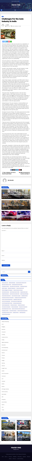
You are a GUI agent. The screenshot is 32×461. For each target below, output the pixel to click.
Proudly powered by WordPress (11, 454)
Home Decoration (5, 373)
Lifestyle (3, 381)
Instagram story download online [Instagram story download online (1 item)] (20, 297)
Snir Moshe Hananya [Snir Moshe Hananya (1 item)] (13, 310)
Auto (2, 16)
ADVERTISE (14, 456)
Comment (4, 230)
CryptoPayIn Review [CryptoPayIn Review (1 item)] (23, 286)
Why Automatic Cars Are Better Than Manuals (15, 217)
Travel (3, 409)
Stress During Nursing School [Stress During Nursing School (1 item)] (22, 310)
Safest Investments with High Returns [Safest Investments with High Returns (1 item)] (18, 308)
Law (2, 378)
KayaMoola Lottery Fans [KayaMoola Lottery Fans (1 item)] (17, 299)
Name (3, 250)
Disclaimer (24, 456)
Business (3, 329)
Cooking (3, 334)
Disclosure (28, 456)
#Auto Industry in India (16, 26)
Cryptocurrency (5, 337)
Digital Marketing (5, 342)
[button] (28, 10)
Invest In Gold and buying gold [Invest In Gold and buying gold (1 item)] (7, 299)
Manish (7, 24)
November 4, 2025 (6, 426)
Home (3, 456)
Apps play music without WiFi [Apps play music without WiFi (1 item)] (21, 282)
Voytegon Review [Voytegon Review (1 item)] (15, 312)
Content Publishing (20, 458)
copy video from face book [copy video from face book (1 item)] (14, 286)
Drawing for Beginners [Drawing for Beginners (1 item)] (11, 288)
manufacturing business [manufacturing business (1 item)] (17, 303)
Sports (3, 404)
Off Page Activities (5, 389)
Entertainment (4, 350)
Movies (3, 386)
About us (6, 456)
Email (3, 255)
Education (4, 344)
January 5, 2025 (6, 439)
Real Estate (4, 394)
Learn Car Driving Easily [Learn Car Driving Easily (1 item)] (6, 301)
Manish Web (16, 5)
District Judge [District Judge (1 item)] (4, 288)
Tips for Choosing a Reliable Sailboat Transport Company (15, 195)
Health (3, 370)
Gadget (3, 360)
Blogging (3, 326)
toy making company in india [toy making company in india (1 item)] (7, 312)
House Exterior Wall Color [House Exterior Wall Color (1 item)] (6, 295)
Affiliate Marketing (5, 321)
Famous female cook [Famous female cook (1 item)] (20, 288)
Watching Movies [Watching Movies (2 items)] (22, 312)
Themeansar (24, 454)
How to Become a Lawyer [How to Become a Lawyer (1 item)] (16, 295)
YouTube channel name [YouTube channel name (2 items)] (6, 314)
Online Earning (4, 391)
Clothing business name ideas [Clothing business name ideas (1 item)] (17, 284)
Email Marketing (5, 347)
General (3, 365)
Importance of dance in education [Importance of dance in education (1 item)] (8, 297)
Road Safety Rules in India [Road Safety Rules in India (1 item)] (6, 308)
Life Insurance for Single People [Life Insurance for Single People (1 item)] (16, 301)
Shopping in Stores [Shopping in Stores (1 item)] (5, 310)
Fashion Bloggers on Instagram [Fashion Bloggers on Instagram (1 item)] (7, 290)
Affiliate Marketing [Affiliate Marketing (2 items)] (12, 282)
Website (3, 260)
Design (3, 339)
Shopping (3, 399)
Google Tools (4, 368)
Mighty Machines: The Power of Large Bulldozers (13, 205)
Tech (3, 407)
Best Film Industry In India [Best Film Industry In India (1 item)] (6, 284)
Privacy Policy (19, 456)
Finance (3, 355)
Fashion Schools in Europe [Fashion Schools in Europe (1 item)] (18, 290)
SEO (2, 396)
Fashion (3, 352)
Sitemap (10, 458)
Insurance (4, 376)
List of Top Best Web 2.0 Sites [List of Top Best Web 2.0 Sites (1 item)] (7, 303)
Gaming (3, 363)
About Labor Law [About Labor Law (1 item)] (5, 282)
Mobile (3, 383)
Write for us (14, 458)
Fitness (3, 357)
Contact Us (10, 456)
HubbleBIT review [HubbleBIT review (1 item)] (24, 295)
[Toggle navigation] (15, 10)
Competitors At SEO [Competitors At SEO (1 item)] (5, 286)
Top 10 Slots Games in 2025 (23, 425)
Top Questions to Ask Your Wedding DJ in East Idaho (23, 437)
